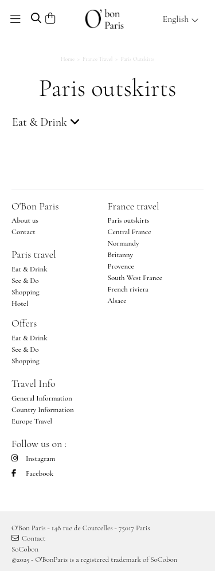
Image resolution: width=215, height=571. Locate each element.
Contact (23, 231)
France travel (133, 206)
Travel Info (33, 383)
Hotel (19, 303)
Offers (24, 323)
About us (24, 220)
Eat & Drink (29, 269)
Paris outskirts (129, 220)
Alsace (117, 300)
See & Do (25, 280)
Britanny (121, 254)
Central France (129, 231)
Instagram (33, 458)
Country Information (42, 409)
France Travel (97, 59)
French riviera (128, 289)
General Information (41, 398)
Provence (121, 266)
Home (68, 59)
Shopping (25, 292)
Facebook (32, 473)
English (180, 19)
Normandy (123, 243)
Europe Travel (31, 421)
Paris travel (33, 254)
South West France (135, 277)
